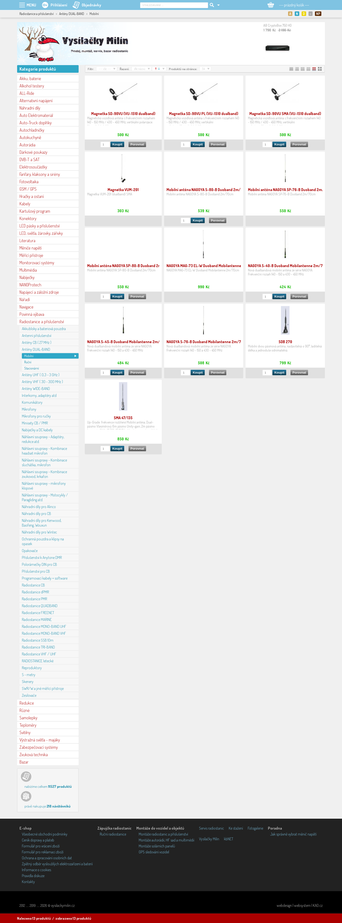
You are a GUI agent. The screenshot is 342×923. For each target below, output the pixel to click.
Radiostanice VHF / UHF (39, 654)
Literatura (27, 240)
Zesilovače (29, 695)
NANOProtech (30, 284)
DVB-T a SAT (29, 159)
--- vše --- (105, 69)
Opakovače (30, 550)
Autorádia (27, 144)
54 (203, 69)
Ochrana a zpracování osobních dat (47, 858)
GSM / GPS (28, 189)
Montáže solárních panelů (157, 846)
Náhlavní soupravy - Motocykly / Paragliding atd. (45, 497)
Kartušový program (34, 211)
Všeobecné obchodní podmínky (44, 834)
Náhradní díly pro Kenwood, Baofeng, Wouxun (42, 523)
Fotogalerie (255, 828)
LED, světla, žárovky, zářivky (41, 233)
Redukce (26, 703)
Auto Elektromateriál (36, 115)
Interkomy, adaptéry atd (39, 395)
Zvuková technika (33, 754)
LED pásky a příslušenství (39, 225)
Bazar (23, 761)
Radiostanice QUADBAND (39, 605)
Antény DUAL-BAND (36, 349)
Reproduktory (32, 667)
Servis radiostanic (211, 828)
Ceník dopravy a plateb (38, 840)
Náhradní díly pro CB (36, 513)
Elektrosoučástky (33, 166)
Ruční (27, 362)
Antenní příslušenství (36, 335)
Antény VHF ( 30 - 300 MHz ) (42, 381)
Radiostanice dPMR (35, 592)
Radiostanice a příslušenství (41, 321)
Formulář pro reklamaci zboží (42, 852)
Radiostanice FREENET (38, 612)
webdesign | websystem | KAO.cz (300, 905)
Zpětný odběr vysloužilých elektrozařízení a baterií (57, 863)
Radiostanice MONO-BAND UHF (44, 626)
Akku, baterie (30, 78)
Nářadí (24, 299)
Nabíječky (26, 277)
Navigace (26, 306)
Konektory (27, 218)
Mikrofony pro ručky (36, 416)
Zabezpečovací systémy (38, 747)
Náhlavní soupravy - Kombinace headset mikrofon (44, 451)
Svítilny (24, 732)
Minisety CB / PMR (35, 423)
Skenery (27, 681)
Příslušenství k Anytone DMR (42, 557)
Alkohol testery (31, 85)
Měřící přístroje (31, 255)
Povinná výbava (31, 314)
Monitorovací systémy (36, 262)
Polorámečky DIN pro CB (39, 564)
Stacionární (31, 368)
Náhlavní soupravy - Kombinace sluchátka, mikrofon (44, 462)
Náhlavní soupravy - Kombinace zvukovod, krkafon (44, 474)
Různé (24, 710)
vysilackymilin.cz (63, 905)
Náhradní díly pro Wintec (39, 532)
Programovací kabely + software (44, 578)
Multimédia (28, 270)
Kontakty (28, 881)
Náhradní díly (29, 108)
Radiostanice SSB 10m (37, 640)
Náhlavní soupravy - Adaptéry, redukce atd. (43, 439)
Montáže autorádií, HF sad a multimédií (166, 840)
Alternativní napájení (35, 100)
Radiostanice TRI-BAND (38, 647)
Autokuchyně (30, 137)
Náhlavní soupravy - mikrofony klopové (44, 485)
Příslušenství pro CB (36, 571)
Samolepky (28, 717)
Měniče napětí (30, 247)
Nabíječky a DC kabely (37, 430)
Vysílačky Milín (209, 838)
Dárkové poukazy (33, 152)
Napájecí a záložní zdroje (39, 292)
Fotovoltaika (28, 181)
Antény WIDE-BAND (36, 388)
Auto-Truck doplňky (35, 122)
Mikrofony (29, 409)
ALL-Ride (26, 93)
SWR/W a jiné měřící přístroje (43, 688)
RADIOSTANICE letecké (37, 661)
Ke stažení (236, 828)
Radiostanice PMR (34, 598)
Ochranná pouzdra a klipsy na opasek (43, 541)
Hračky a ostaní (31, 196)
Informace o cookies (36, 869)
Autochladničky (31, 130)
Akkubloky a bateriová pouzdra (44, 328)
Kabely (24, 203)
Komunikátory (32, 402)
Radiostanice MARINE (37, 619)
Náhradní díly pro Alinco (39, 506)
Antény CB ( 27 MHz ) (36, 342)
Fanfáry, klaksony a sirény (39, 174)
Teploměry (27, 725)
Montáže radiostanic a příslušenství (163, 834)
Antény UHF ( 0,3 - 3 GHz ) (40, 374)
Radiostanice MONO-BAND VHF (44, 633)
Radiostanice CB (33, 585)
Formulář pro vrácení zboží (41, 846)
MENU (31, 5)
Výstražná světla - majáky (39, 739)
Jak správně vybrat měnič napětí (293, 834)
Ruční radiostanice (113, 834)
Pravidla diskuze (33, 875)
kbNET (228, 838)
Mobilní (28, 356)
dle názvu (139, 69)
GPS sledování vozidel (154, 852)
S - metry (28, 674)
